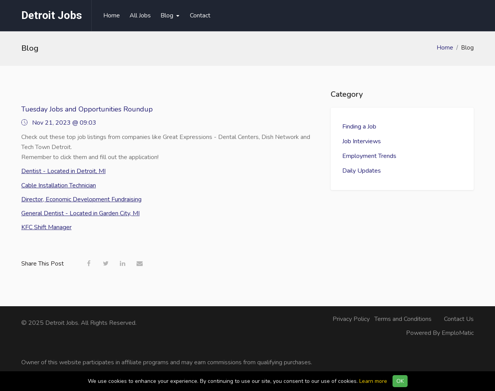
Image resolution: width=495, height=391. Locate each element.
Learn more (373, 381)
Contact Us (459, 319)
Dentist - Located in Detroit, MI (63, 171)
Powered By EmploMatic (440, 333)
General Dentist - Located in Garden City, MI (80, 213)
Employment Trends (369, 156)
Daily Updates (361, 170)
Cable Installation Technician (58, 185)
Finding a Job (359, 126)
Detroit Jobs (51, 15)
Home (445, 47)
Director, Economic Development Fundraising (81, 199)
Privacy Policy (351, 319)
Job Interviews (361, 141)
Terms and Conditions (403, 319)
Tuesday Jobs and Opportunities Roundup (87, 109)
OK (400, 381)
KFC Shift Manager (46, 227)
